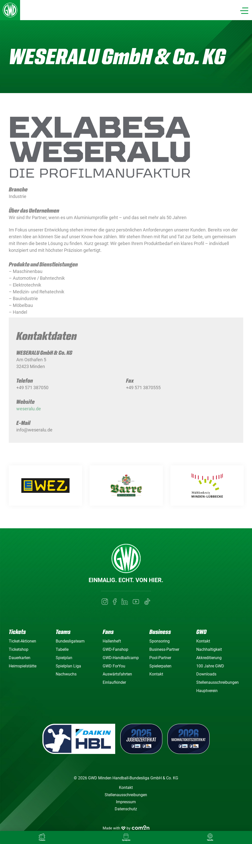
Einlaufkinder (114, 682)
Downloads (206, 674)
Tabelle (62, 649)
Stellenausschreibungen (217, 682)
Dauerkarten (19, 657)
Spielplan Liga (68, 666)
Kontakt (156, 674)
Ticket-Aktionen (22, 641)
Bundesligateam (70, 641)
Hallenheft (112, 641)
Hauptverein (207, 690)
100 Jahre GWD (210, 666)
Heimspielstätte (22, 666)
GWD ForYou (114, 666)
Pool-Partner (160, 657)
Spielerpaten (160, 666)
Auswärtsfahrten (117, 674)
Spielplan (64, 657)
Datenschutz (126, 809)
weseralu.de (28, 413)
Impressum (126, 801)
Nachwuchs (66, 674)
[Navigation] (244, 11)
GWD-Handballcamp (121, 657)
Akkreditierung (209, 657)
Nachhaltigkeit (209, 649)
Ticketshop (18, 649)
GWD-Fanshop (115, 649)
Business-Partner (164, 649)
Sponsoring (159, 641)
